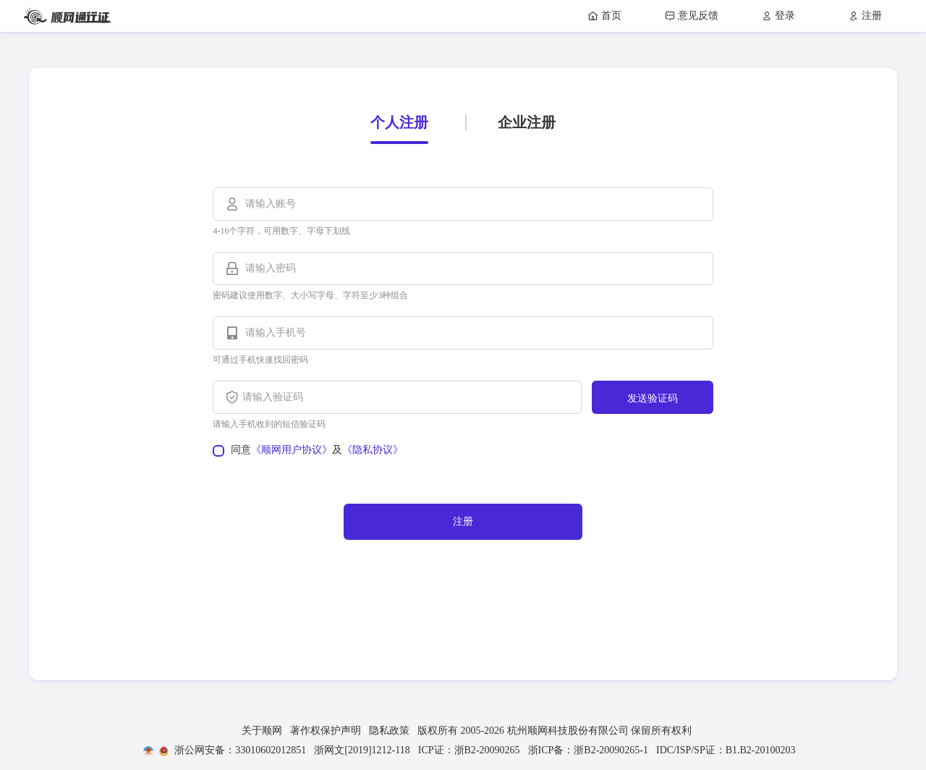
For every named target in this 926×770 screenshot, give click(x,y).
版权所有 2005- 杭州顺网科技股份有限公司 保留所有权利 (554, 731)
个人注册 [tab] (399, 122)
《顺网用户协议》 (291, 449)
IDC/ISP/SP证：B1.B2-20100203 (726, 750)
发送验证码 (652, 398)
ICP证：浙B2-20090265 (469, 750)
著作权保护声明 (325, 731)
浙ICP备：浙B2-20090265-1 (588, 750)
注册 (463, 521)
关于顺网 (262, 731)
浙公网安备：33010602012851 (232, 750)
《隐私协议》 (372, 449)
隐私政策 (389, 731)
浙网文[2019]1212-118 (361, 750)
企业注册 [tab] (527, 122)
